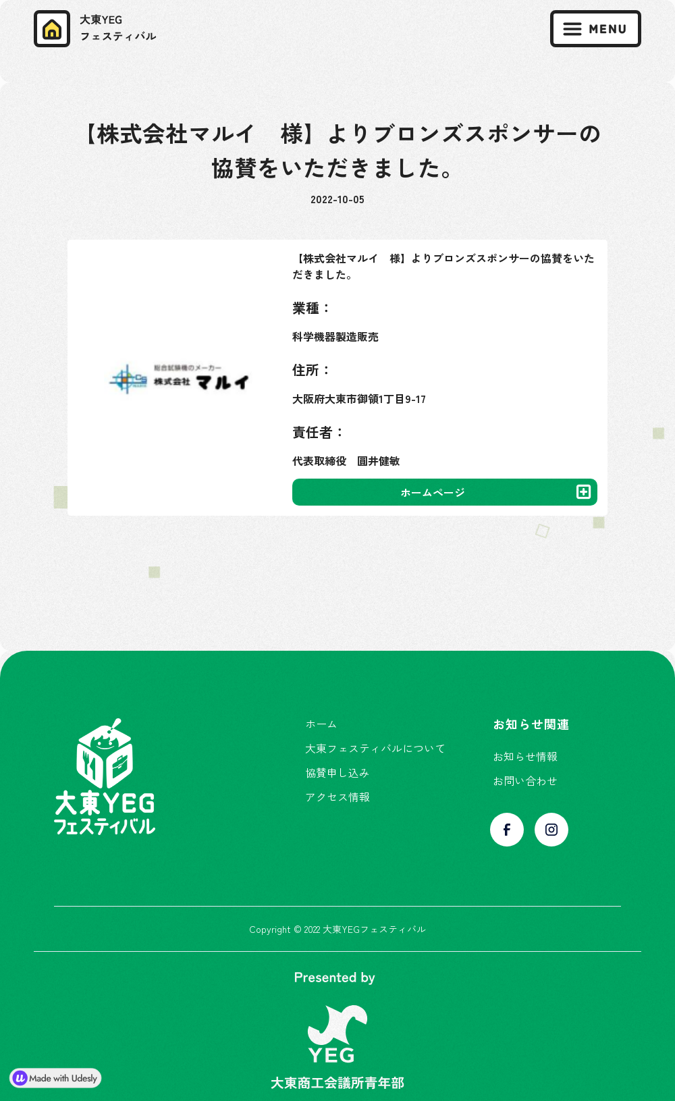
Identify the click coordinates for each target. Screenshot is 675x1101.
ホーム (321, 723)
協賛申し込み (337, 772)
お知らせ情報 (525, 756)
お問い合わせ (525, 780)
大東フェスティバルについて (375, 748)
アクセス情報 (337, 796)
